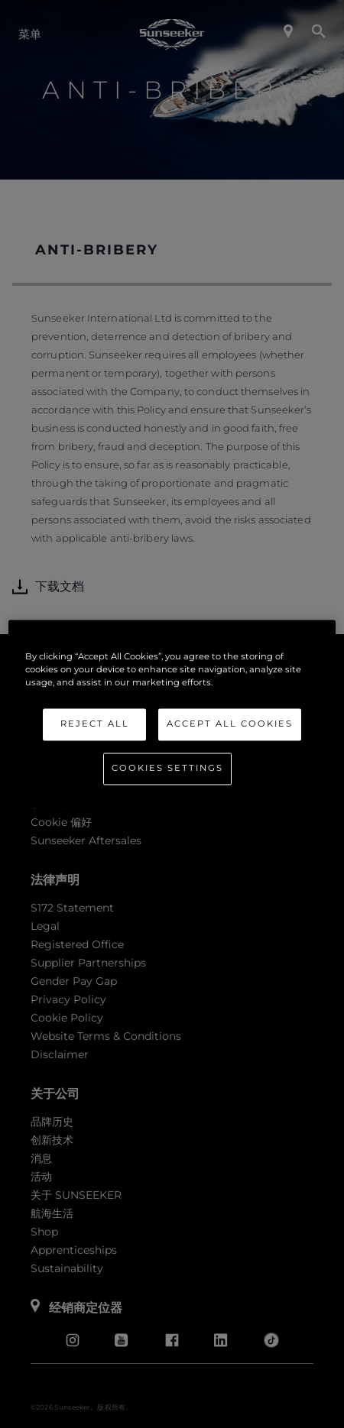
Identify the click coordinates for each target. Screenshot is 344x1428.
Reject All (94, 723)
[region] (172, 714)
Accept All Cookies (230, 723)
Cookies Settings (167, 768)
